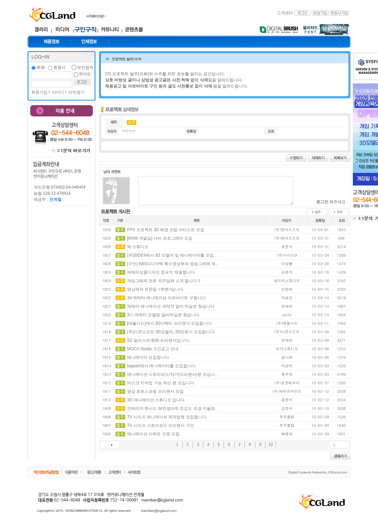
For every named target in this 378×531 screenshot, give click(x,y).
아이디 (57, 92)
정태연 (287, 306)
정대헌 (287, 340)
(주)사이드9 (287, 255)
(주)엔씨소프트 (286, 229)
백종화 (287, 433)
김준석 (287, 272)
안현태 (287, 289)
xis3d (287, 314)
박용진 (287, 297)
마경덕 (287, 365)
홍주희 (287, 374)
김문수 (287, 408)
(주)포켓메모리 (286, 382)
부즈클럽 (286, 416)
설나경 (287, 357)
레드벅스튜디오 (287, 280)
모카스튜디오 (287, 348)
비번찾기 (76, 92)
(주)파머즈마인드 (286, 391)
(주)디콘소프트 (286, 331)
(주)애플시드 (286, 323)
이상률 (287, 263)
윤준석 (287, 246)
